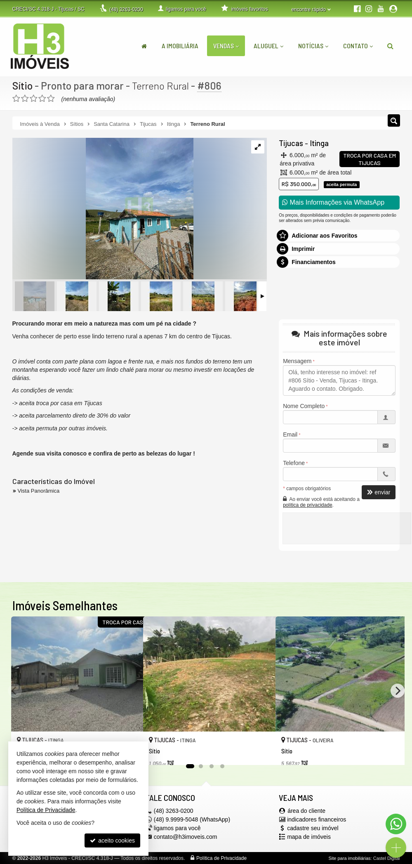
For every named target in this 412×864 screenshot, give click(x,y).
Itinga (318, 143)
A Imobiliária (180, 46)
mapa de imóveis (309, 836)
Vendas (226, 46)
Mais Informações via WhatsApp (333, 202)
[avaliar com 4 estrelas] (42, 98)
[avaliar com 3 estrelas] (34, 98)
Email (290, 434)
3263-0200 (126, 9)
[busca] (390, 45)
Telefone (294, 463)
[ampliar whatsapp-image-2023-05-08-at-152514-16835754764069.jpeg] (102, 209)
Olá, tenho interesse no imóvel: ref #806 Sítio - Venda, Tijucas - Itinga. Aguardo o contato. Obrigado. (339, 380)
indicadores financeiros (316, 819)
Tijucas (290, 143)
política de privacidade (307, 505)
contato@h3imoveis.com (185, 836)
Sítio (22, 85)
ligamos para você (177, 828)
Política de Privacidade (221, 858)
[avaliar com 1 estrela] (16, 98)
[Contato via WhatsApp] (396, 824)
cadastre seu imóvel (313, 828)
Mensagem (297, 361)
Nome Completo (304, 406)
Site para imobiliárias (349, 858)
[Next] (398, 691)
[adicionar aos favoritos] (260, 750)
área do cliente (306, 810)
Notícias (313, 46)
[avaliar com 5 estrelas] (51, 98)
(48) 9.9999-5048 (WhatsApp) (192, 819)
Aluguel (268, 46)
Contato (358, 46)
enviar (378, 492)
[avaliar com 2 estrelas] (25, 98)
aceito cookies (112, 840)
